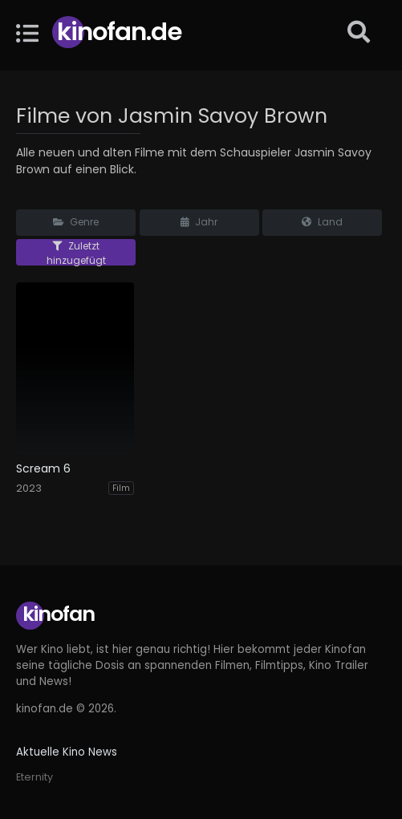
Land (322, 222)
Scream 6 (43, 469)
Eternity (34, 777)
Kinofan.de (119, 31)
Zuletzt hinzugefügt (76, 252)
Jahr (199, 222)
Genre (76, 222)
